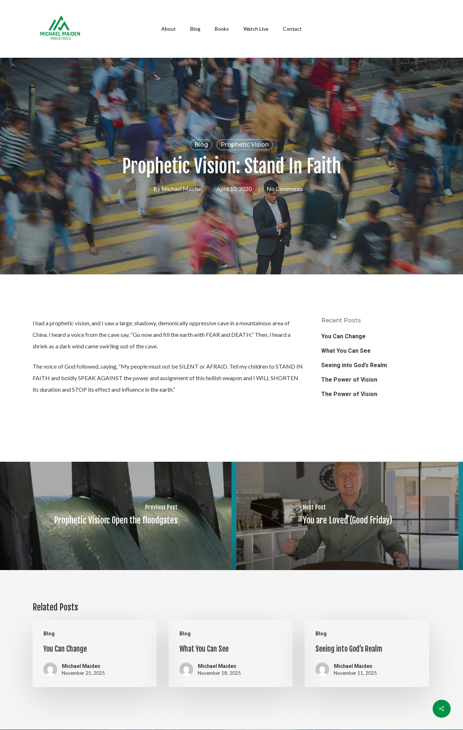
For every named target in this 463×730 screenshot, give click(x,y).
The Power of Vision (349, 379)
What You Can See (346, 350)
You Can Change (343, 336)
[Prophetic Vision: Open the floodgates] (116, 516)
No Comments (285, 188)
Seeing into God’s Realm (354, 365)
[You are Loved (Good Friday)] (347, 516)
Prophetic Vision (245, 144)
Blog (201, 144)
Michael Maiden (181, 188)
